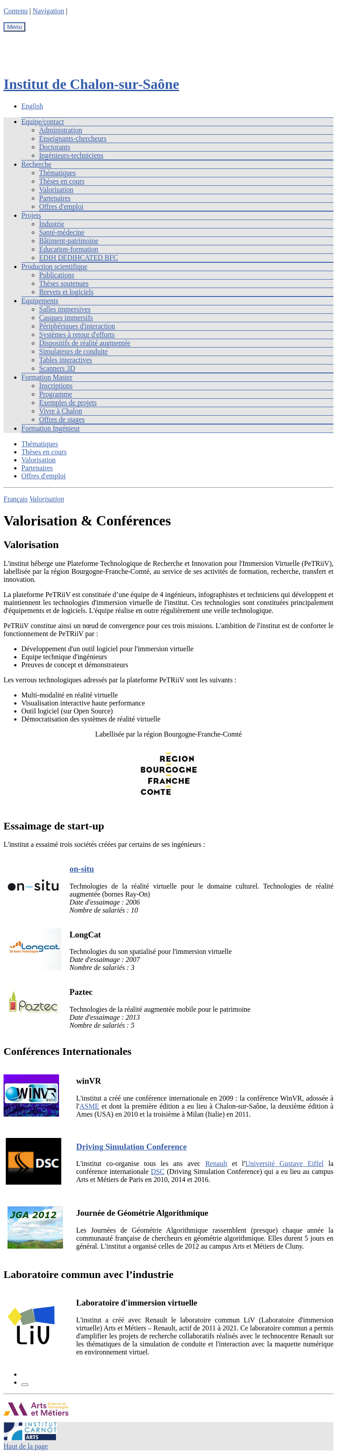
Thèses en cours (61, 181)
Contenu (16, 11)
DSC (158, 1171)
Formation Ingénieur (50, 428)
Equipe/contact (42, 121)
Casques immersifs (66, 317)
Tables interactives (65, 360)
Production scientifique (54, 266)
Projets (31, 215)
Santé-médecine (61, 232)
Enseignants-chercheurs (73, 138)
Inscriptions (56, 385)
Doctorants (54, 147)
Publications (56, 275)
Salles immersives (65, 309)
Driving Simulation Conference (131, 1146)
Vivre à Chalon (60, 411)
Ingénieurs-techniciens (71, 155)
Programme (55, 394)
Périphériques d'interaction (77, 326)
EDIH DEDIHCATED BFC (78, 257)
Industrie (51, 224)
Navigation (48, 11)
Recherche (36, 164)
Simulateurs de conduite (73, 351)
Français (16, 499)
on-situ (82, 868)
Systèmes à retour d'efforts (77, 334)
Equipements (40, 300)
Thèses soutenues (64, 283)
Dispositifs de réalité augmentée (85, 343)
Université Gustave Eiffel (284, 1163)
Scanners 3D (57, 368)
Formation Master (46, 377)
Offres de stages (62, 419)
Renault (216, 1163)
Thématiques (57, 172)
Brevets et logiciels (66, 292)
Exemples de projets (68, 402)
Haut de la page (26, 1446)
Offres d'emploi (61, 206)
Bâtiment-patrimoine (68, 240)
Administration (60, 130)
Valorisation (56, 189)
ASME (89, 1106)
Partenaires (55, 198)
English (32, 106)
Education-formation (68, 249)
